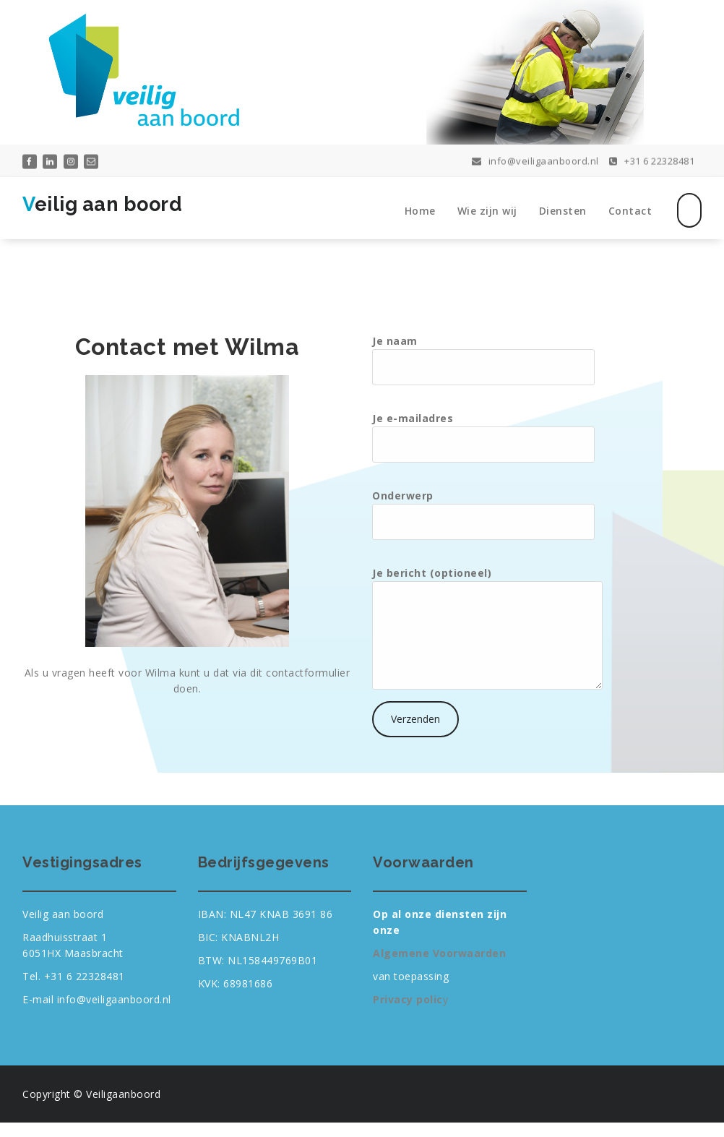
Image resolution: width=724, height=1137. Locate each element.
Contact (630, 211)
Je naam (483, 359)
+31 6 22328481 (651, 159)
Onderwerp (483, 514)
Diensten (563, 211)
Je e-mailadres (483, 437)
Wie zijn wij (487, 211)
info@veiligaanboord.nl (535, 159)
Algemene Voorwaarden (439, 953)
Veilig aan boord (102, 204)
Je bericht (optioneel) (487, 628)
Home (420, 211)
